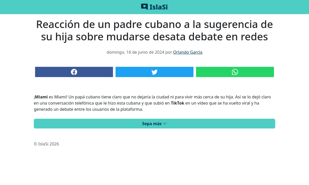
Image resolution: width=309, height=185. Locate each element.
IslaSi (154, 7)
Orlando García (187, 52)
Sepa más (154, 123)
